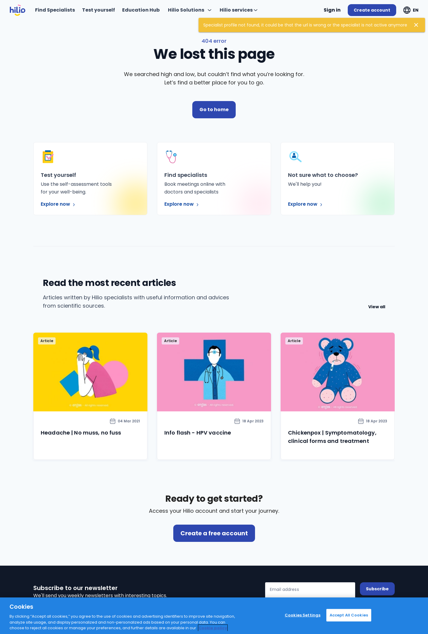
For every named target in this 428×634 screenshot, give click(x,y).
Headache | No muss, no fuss (81, 432)
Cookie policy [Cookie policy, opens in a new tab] (213, 628)
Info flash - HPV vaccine (197, 432)
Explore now (58, 204)
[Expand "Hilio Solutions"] (190, 10)
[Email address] (310, 590)
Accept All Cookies (349, 615)
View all (376, 307)
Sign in (332, 10)
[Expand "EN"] (410, 10)
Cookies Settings (302, 615)
